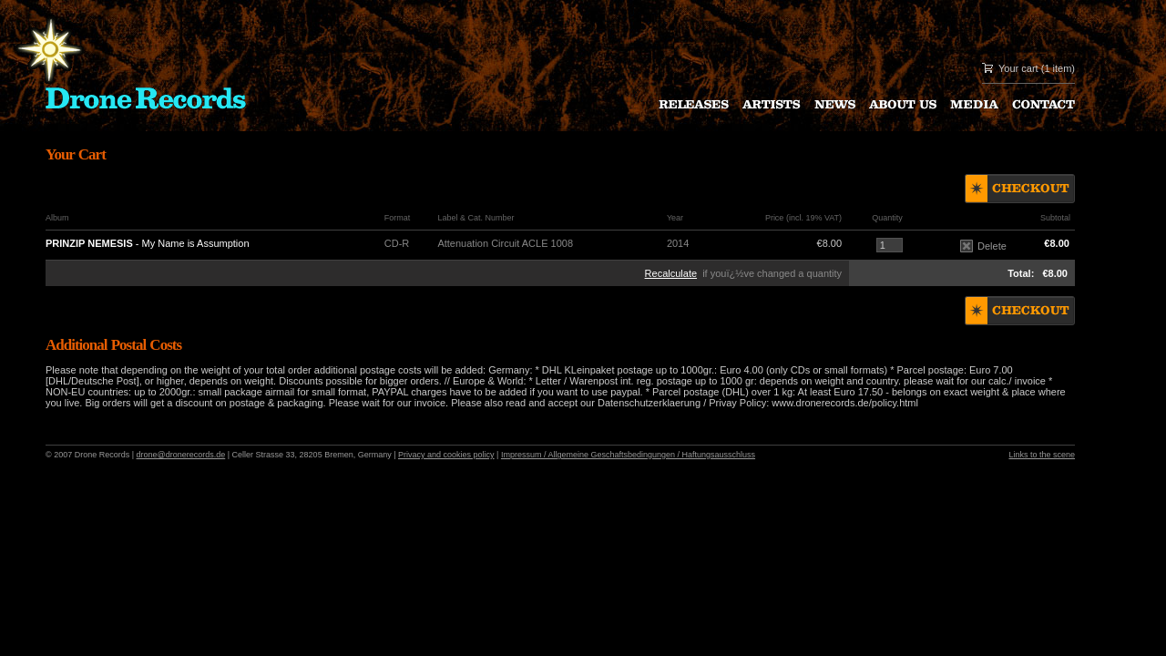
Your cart (1018, 68)
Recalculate (671, 273)
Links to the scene (1041, 454)
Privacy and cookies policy (446, 454)
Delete (983, 246)
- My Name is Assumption (148, 243)
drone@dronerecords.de (181, 454)
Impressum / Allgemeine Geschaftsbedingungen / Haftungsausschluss (628, 454)
